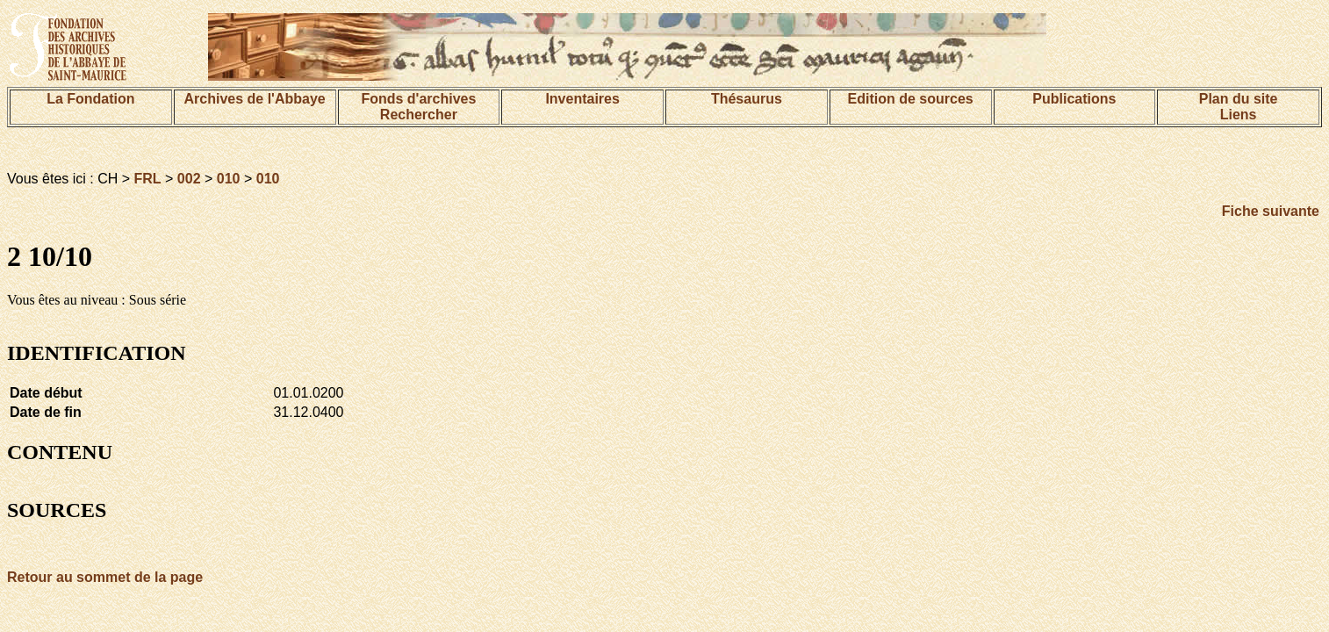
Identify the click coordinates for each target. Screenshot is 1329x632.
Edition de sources (910, 98)
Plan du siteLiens (1238, 106)
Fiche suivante (1270, 211)
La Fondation (90, 98)
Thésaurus (746, 98)
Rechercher (418, 114)
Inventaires (582, 98)
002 (189, 178)
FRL (148, 178)
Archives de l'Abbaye (255, 98)
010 (229, 178)
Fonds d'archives (418, 98)
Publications (1074, 98)
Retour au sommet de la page (105, 577)
